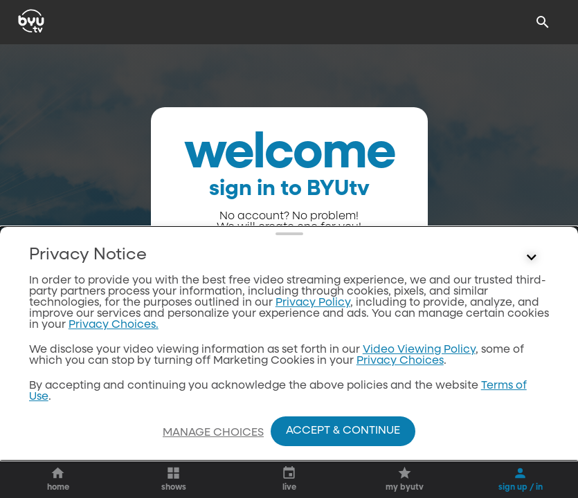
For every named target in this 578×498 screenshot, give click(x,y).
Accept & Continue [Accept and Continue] (343, 430)
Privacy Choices (400, 361)
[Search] (542, 22)
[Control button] (531, 258)
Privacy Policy (313, 302)
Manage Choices (213, 433)
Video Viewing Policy (419, 350)
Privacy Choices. (114, 325)
